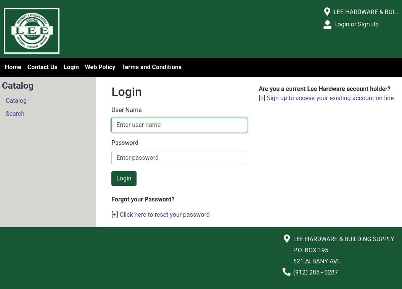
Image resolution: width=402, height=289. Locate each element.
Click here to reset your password (165, 214)
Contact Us (42, 67)
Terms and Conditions (151, 67)
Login (71, 67)
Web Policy (100, 67)
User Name (126, 110)
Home (13, 67)
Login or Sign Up (356, 24)
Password (124, 142)
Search (15, 113)
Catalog (16, 100)
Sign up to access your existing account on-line (330, 98)
